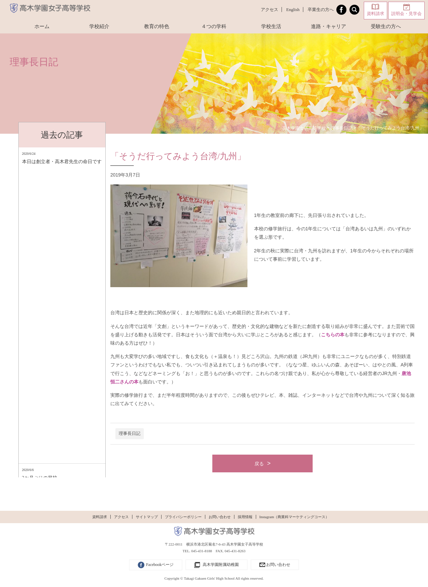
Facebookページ (156, 565)
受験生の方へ (386, 26)
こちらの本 (332, 334)
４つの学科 (213, 26)
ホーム (41, 26)
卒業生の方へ (321, 9)
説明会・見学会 (406, 13)
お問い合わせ (220, 517)
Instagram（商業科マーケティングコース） (294, 517)
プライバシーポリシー (183, 517)
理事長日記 (129, 433)
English (293, 9)
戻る (259, 463)
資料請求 (375, 13)
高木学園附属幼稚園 (216, 565)
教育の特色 (156, 26)
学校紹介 (99, 26)
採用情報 (245, 517)
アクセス (269, 9)
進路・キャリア (328, 26)
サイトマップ (147, 517)
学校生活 (271, 26)
